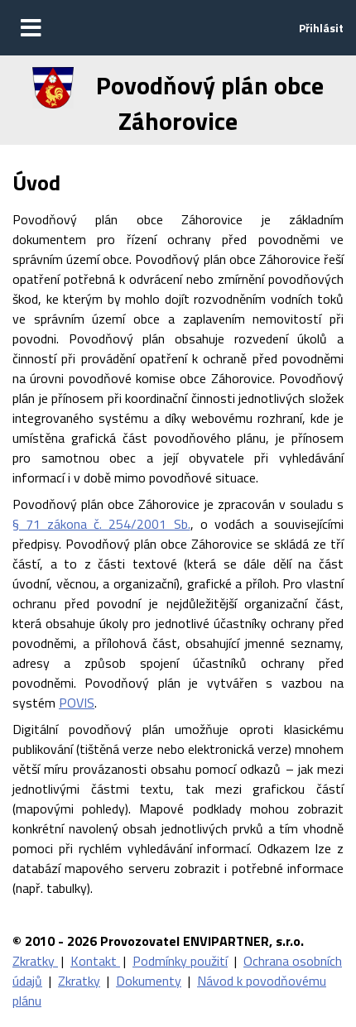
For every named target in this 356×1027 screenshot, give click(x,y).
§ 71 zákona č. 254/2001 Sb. (101, 524)
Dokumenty (148, 981)
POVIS (76, 703)
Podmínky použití (180, 961)
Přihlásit (321, 27)
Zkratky (35, 961)
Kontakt (95, 961)
